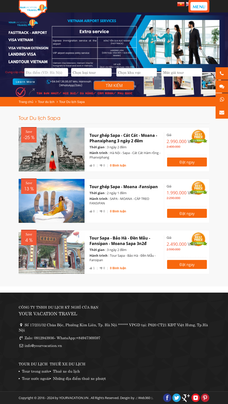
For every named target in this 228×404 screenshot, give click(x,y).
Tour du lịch (46, 102)
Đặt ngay (187, 162)
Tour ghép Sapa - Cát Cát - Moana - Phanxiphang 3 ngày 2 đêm (123, 138)
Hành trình (99, 153)
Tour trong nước (36, 370)
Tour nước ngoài (36, 378)
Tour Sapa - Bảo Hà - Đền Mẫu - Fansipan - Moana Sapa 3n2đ (120, 240)
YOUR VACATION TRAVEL (48, 313)
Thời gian (97, 147)
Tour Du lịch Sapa (72, 102)
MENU (199, 6)
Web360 (144, 398)
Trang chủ (26, 102)
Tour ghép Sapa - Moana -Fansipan (124, 186)
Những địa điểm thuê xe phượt (79, 378)
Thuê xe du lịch (66, 370)
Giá (169, 135)
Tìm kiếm (114, 85)
